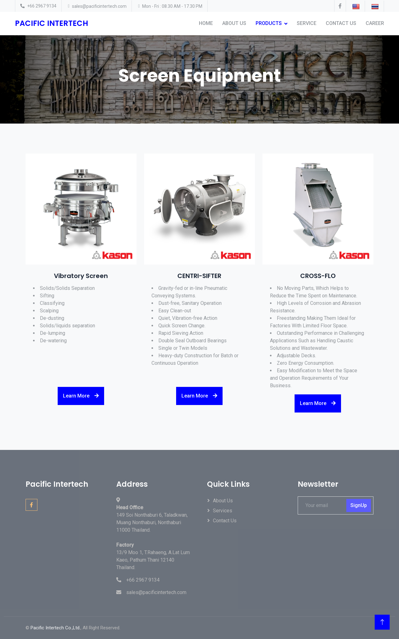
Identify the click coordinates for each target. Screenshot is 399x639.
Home (206, 23)
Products (269, 23)
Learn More (81, 400)
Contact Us (341, 23)
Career (375, 23)
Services (222, 511)
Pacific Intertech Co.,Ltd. (55, 628)
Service (306, 23)
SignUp (358, 505)
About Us (234, 23)
